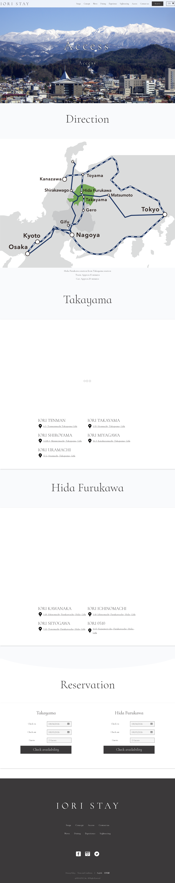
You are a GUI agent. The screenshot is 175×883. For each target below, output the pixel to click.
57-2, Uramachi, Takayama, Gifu (59, 455)
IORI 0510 (96, 623)
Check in (32, 723)
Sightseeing (124, 3)
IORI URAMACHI (54, 449)
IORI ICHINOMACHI (107, 608)
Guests (32, 740)
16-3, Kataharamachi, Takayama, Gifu (111, 440)
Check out (32, 732)
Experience (113, 3)
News (95, 3)
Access (134, 3)
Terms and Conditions (84, 873)
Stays (78, 3)
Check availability (46, 749)
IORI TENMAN (51, 420)
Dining (103, 3)
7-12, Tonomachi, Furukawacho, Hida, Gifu (64, 629)
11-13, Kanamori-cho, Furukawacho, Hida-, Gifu (113, 630)
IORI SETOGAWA (54, 623)
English (99, 873)
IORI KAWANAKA (54, 608)
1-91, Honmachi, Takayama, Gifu (109, 426)
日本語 (107, 873)
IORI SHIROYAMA (55, 435)
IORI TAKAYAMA (104, 420)
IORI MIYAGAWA (104, 435)
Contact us (144, 3)
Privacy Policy (70, 873)
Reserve (157, 3)
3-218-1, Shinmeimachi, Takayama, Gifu (62, 440)
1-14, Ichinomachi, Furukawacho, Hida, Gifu (64, 614)
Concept (87, 3)
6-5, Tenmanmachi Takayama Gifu (60, 426)
